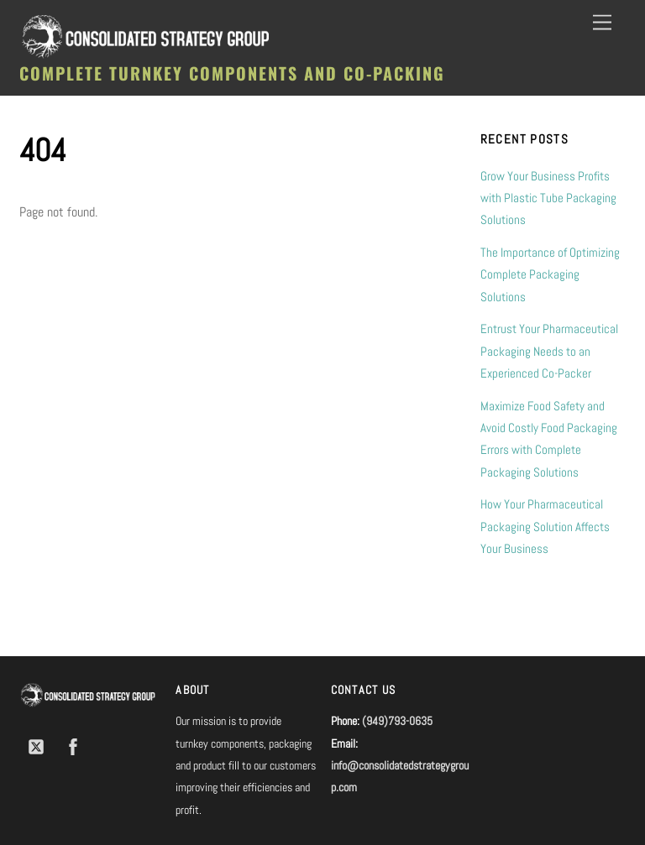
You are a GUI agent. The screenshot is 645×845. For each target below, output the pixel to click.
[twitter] (36, 745)
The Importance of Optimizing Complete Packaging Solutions (550, 274)
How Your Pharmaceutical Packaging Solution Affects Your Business (545, 526)
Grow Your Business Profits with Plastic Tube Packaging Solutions (548, 198)
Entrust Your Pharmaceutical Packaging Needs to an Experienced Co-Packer (549, 351)
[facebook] (73, 745)
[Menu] (602, 23)
